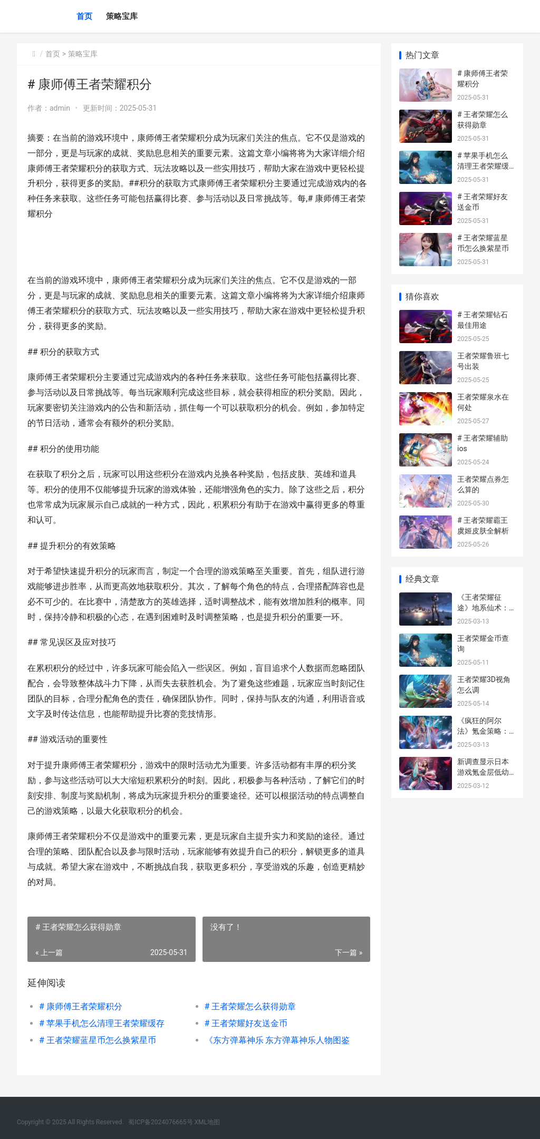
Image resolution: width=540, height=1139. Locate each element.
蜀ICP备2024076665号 (160, 1122)
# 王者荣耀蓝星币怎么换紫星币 (97, 1040)
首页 (84, 16)
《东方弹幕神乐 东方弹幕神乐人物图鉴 (277, 1040)
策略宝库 (122, 16)
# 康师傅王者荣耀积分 (80, 1006)
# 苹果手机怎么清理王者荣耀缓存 (102, 1023)
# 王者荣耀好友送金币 (245, 1023)
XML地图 (207, 1122)
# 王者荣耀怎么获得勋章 (250, 1006)
